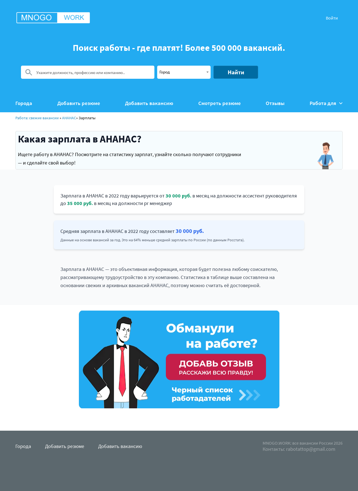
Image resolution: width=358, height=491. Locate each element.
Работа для (326, 103)
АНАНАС (69, 117)
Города (23, 103)
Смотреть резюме (219, 103)
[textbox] (184, 72)
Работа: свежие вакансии (37, 117)
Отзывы (275, 103)
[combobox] (184, 72)
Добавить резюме (78, 103)
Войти (332, 18)
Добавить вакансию (149, 103)
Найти (236, 72)
